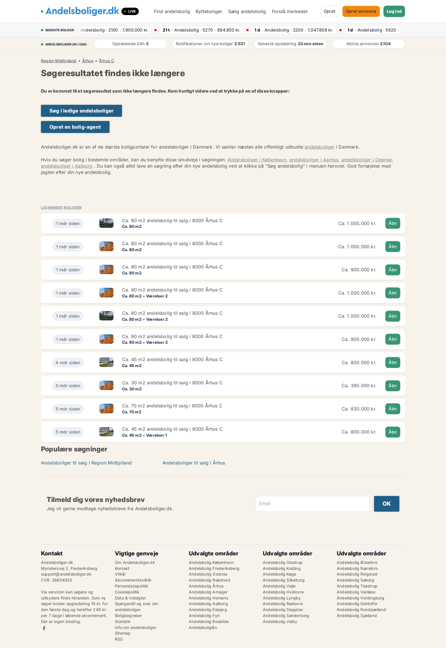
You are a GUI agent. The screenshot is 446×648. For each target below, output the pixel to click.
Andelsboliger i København (257, 159)
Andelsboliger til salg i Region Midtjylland (86, 463)
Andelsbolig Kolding (282, 568)
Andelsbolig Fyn (204, 615)
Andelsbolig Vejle (279, 586)
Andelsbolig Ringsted (357, 574)
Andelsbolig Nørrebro (357, 568)
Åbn (393, 223)
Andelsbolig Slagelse (283, 609)
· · (113, 30)
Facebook (44, 628)
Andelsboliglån (203, 627)
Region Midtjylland (59, 61)
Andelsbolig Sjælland (357, 615)
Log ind (394, 11)
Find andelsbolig (172, 11)
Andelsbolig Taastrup (357, 586)
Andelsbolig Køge (279, 574)
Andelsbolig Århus (206, 586)
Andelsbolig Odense (208, 574)
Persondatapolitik (131, 586)
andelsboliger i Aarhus (313, 159)
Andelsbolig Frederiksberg (214, 568)
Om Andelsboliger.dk (135, 562)
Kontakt (122, 568)
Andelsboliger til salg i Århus (193, 463)
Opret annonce (361, 11)
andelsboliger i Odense (366, 159)
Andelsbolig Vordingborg (361, 597)
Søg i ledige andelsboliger (81, 111)
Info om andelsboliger (135, 627)
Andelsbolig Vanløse (356, 591)
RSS (119, 639)
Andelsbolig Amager (208, 591)
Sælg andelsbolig (247, 11)
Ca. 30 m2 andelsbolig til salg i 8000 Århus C (172, 383)
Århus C (106, 61)
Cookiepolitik (127, 591)
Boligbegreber (128, 615)
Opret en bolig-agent (75, 127)
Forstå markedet (289, 11)
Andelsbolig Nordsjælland (361, 609)
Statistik (123, 621)
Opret (329, 11)
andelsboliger (319, 147)
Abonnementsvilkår (133, 580)
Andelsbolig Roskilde (209, 621)
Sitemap (123, 633)
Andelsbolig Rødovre (283, 603)
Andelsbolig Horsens (208, 597)
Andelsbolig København (211, 562)
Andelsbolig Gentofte (357, 603)
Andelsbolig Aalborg (208, 603)
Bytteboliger (209, 11)
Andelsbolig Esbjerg (208, 609)
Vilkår (120, 574)
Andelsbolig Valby (280, 621)
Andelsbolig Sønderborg (286, 615)
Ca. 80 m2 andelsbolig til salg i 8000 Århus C (172, 220)
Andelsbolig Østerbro (357, 562)
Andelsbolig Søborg (356, 580)
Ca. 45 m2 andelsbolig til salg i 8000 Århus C (172, 359)
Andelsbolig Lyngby (282, 597)
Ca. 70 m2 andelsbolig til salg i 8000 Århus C (172, 406)
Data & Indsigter (130, 597)
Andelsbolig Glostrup (283, 562)
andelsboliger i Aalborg (66, 166)
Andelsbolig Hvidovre (283, 591)
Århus (87, 61)
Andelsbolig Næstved (209, 580)
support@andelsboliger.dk (66, 574)
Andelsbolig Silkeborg (284, 580)
